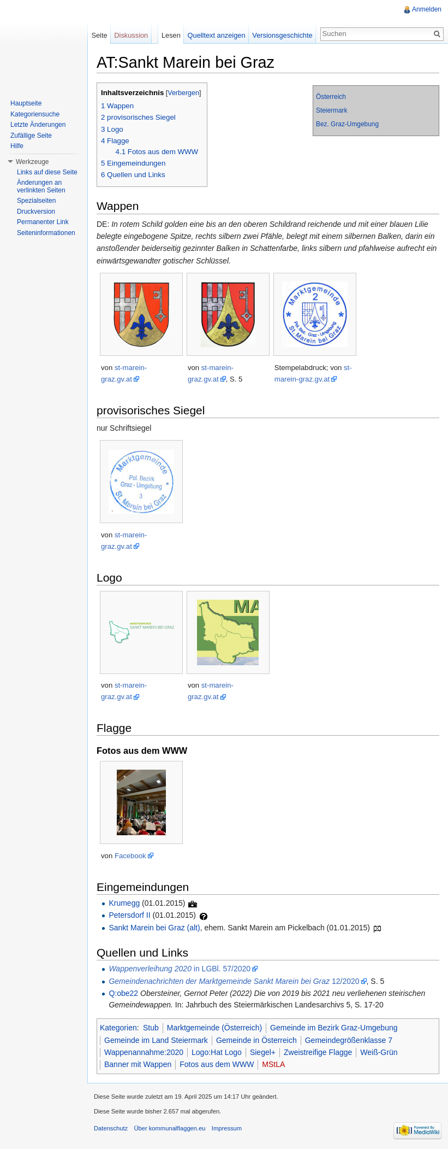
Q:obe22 (123, 993)
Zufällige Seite (31, 135)
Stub (151, 1027)
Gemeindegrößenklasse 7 (348, 1040)
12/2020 (234, 981)
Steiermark (332, 110)
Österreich (331, 97)
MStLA (273, 1064)
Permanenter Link (43, 222)
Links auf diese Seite (47, 172)
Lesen (171, 35)
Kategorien (118, 1027)
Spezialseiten (36, 200)
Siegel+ (263, 1052)
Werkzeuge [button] (32, 162)
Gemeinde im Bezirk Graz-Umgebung (333, 1027)
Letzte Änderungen (37, 124)
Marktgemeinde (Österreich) (214, 1027)
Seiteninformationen (46, 233)
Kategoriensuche (34, 114)
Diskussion (131, 35)
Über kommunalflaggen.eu (169, 1128)
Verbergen (183, 93)
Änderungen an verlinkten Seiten (41, 186)
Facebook (130, 856)
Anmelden (426, 9)
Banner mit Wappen (137, 1064)
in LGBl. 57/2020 (179, 968)
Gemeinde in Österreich (256, 1040)
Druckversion (36, 211)
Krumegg (124, 903)
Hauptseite (25, 103)
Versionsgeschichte (282, 35)
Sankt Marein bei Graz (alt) (154, 927)
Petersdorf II (129, 915)
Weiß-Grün (378, 1052)
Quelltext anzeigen (217, 35)
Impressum (227, 1128)
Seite (99, 35)
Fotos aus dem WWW (217, 1064)
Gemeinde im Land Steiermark (156, 1040)
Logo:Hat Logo (217, 1052)
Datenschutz (111, 1128)
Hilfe (16, 146)
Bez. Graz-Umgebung (347, 124)
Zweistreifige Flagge (318, 1052)
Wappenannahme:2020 (143, 1052)
